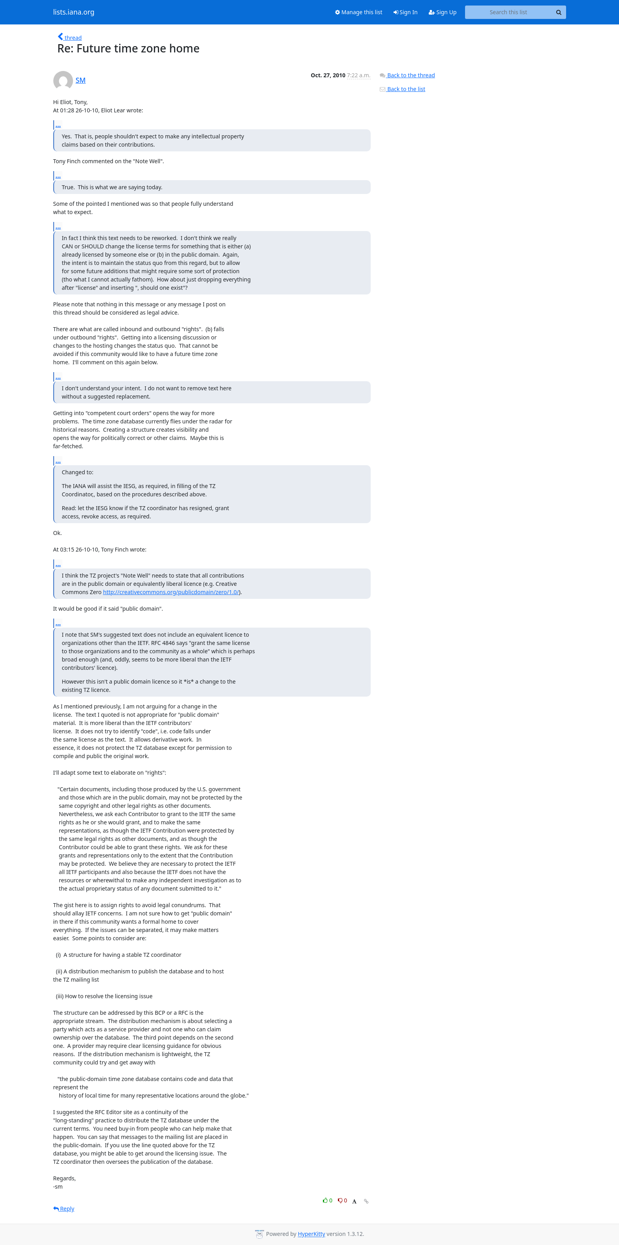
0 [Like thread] (328, 1200)
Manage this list (359, 12)
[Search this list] (508, 12)
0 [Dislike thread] (342, 1200)
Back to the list (402, 89)
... (58, 124)
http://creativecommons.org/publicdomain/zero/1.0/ (171, 592)
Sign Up (443, 12)
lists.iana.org (74, 12)
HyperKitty (311, 1234)
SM (81, 80)
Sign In (406, 12)
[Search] (559, 12)
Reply (64, 1208)
